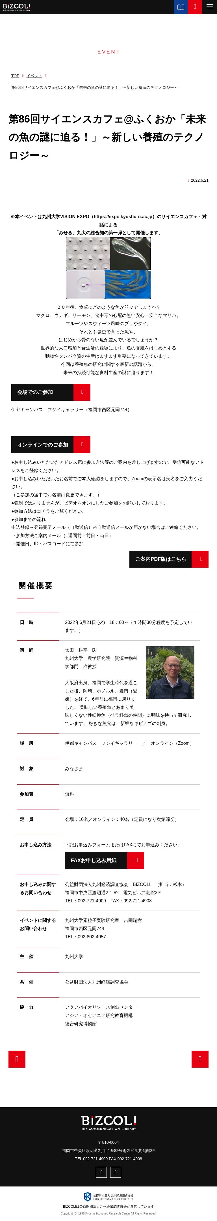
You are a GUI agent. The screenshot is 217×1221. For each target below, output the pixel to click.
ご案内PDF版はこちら (155, 559)
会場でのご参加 (35, 392)
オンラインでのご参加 (42, 445)
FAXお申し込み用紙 (93, 860)
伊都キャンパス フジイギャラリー (47, 409)
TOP (15, 76)
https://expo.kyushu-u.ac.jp (123, 216)
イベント (34, 76)
